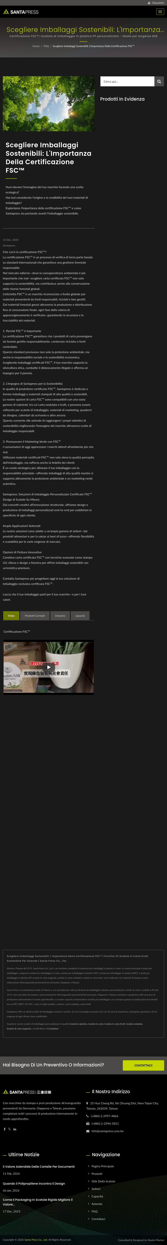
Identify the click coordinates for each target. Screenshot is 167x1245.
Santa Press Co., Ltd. (36, 1239)
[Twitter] (9, 1129)
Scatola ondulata (134, 1023)
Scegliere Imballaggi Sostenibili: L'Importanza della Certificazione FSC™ (93, 46)
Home (36, 46)
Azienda (97, 1203)
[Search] (127, 81)
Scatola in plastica (78, 1023)
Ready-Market (156, 1240)
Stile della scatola (103, 1181)
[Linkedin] (15, 1129)
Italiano (158, 3)
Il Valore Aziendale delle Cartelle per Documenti (39, 1166)
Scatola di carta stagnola (19, 1028)
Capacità (97, 1196)
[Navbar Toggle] (160, 11)
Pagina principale (103, 1166)
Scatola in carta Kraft (114, 1023)
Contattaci (53, 1028)
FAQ (46, 46)
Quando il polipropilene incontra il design (34, 1183)
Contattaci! (143, 1065)
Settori (96, 1188)
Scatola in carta (95, 1023)
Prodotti (97, 1173)
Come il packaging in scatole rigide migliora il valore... (38, 1202)
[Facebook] (4, 1129)
